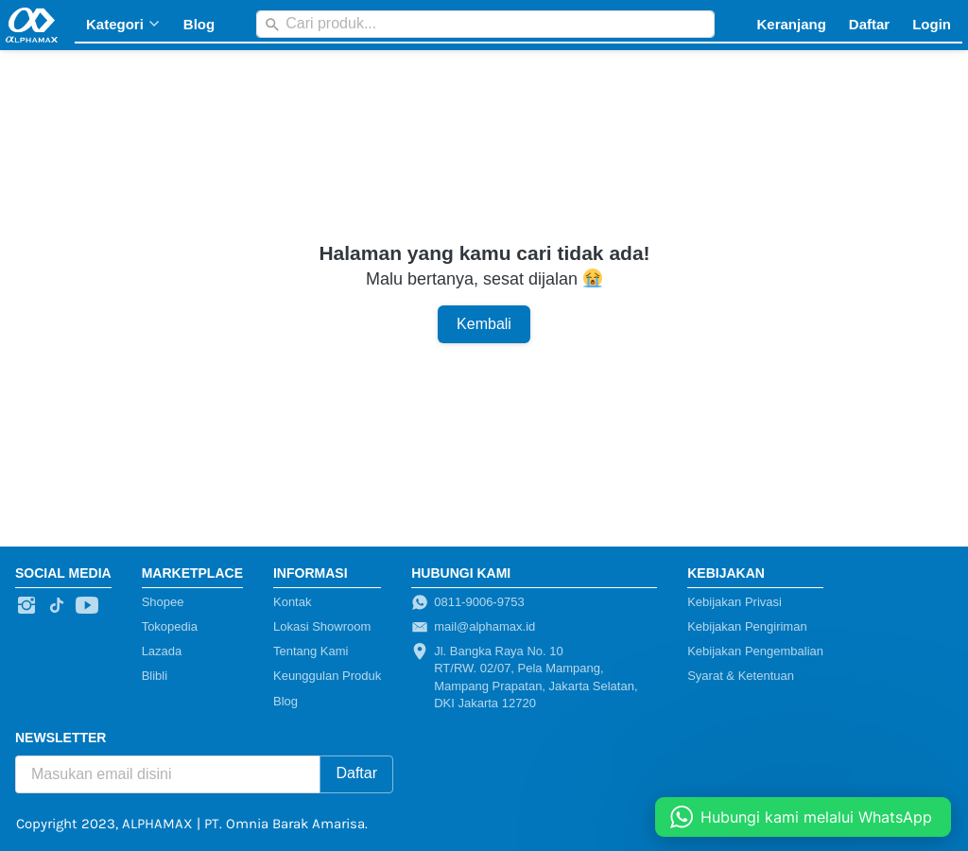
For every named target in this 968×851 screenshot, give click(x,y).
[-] (26, 606)
